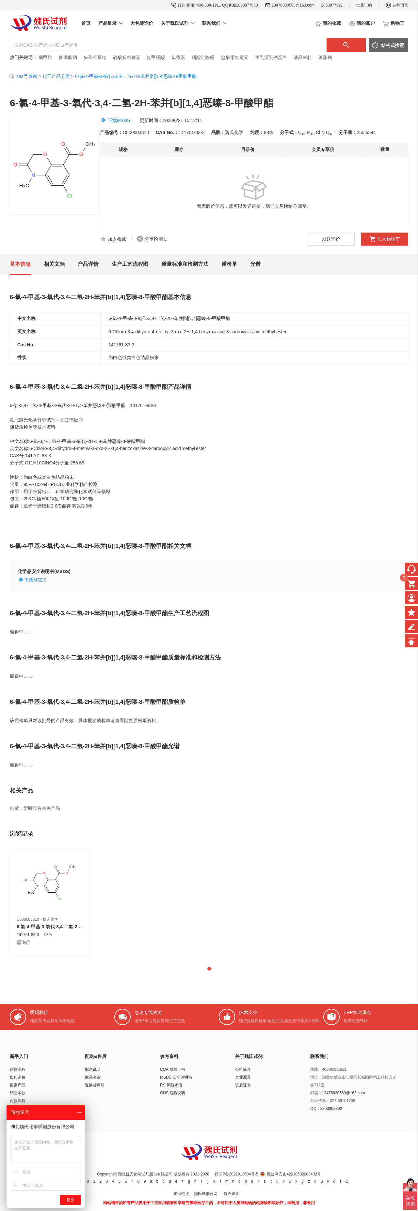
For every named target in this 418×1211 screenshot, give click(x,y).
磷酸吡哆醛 (203, 57)
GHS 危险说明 (172, 1093)
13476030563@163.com (293, 5)
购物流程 (17, 1069)
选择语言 (396, 5)
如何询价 (17, 1077)
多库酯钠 (68, 57)
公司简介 (243, 1069)
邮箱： (316, 1093)
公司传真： (320, 1100)
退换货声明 (94, 1085)
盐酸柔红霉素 (235, 57)
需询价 (23, 942)
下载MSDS (119, 120)
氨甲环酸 (156, 57)
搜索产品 (17, 1085)
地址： (316, 1077)
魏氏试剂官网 (205, 1193)
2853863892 (331, 1108)
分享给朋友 (156, 239)
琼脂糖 (325, 57)
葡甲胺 (45, 57)
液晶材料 (303, 57)
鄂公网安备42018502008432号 (294, 1174)
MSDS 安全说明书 (176, 1077)
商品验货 (93, 1077)
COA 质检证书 (172, 1069)
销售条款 (17, 1093)
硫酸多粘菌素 (126, 57)
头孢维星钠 (95, 57)
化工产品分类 (56, 76)
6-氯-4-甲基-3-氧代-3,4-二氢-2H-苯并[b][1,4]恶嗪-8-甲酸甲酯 (136, 76)
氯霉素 (178, 57)
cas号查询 (26, 76)
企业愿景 (243, 1077)
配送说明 (93, 1069)
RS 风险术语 (171, 1085)
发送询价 (331, 239)
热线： (316, 1069)
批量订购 (364, 5)
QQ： (315, 1108)
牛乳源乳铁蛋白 (271, 57)
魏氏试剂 (231, 1193)
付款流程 (17, 1100)
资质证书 (243, 1085)
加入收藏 (117, 239)
